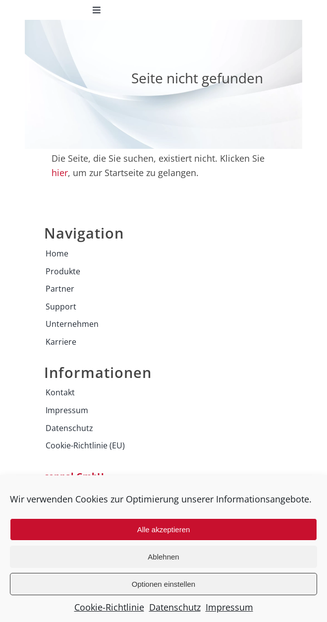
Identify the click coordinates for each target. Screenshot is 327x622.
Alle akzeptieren (163, 529)
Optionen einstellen (163, 584)
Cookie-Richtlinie (109, 607)
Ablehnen (163, 557)
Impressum (229, 607)
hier (60, 173)
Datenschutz (175, 607)
